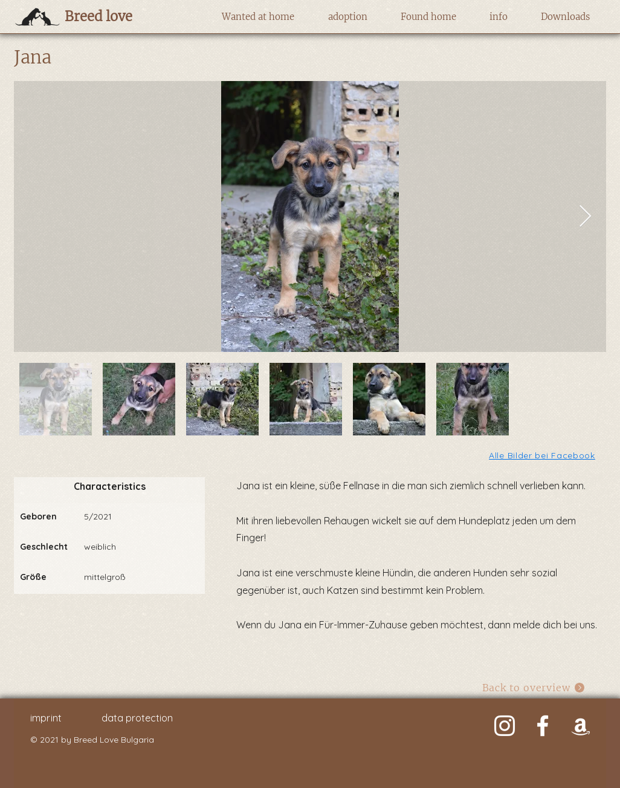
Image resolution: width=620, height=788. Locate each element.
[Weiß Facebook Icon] (543, 726)
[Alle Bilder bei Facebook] (543, 455)
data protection (137, 718)
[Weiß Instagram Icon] (504, 726)
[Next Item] (585, 217)
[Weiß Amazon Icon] (581, 726)
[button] (258, 17)
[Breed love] (117, 16)
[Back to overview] (534, 687)
